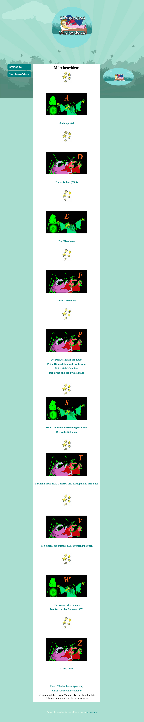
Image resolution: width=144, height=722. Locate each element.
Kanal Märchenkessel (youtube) (66, 686)
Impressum (92, 712)
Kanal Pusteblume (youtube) (67, 690)
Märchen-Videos (19, 74)
